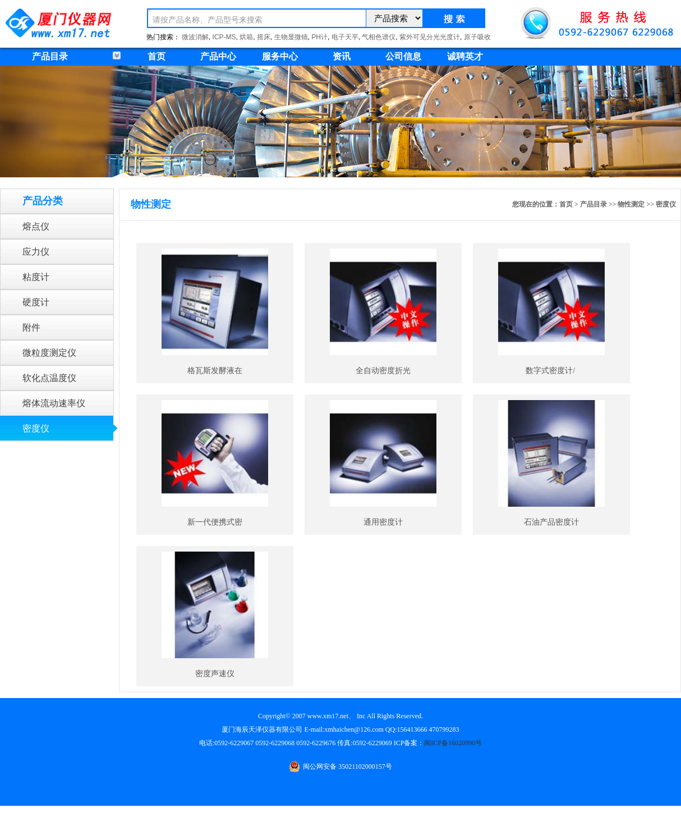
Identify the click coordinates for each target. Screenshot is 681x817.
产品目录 (593, 204)
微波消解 (195, 37)
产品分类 (42, 200)
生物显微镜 (291, 37)
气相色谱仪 (378, 37)
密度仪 (35, 428)
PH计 (319, 37)
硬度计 (35, 302)
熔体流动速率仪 (53, 403)
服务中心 (280, 56)
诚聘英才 (465, 56)
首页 (156, 56)
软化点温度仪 (49, 378)
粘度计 (35, 277)
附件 (31, 327)
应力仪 (35, 251)
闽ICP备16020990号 (453, 743)
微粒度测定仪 (49, 352)
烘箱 (246, 37)
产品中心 (218, 56)
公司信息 (403, 56)
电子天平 (345, 37)
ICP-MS (224, 37)
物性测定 (631, 204)
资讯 (342, 56)
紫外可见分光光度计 (429, 37)
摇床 (263, 37)
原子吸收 (477, 37)
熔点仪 (35, 226)
